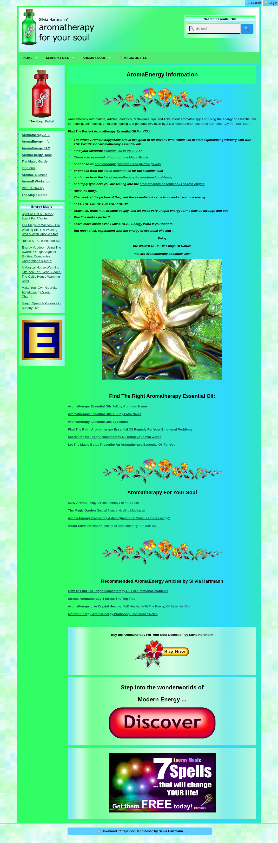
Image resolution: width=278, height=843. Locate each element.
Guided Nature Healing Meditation (106, 510)
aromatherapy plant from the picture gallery (128, 164)
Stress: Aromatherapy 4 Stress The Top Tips (101, 598)
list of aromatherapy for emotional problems (137, 177)
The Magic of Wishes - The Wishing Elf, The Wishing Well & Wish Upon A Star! (41, 229)
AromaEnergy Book (37, 155)
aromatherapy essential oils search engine (172, 184)
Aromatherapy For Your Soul (229, 123)
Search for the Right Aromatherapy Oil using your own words (114, 437)
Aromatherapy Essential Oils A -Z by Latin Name (104, 414)
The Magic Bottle (34, 195)
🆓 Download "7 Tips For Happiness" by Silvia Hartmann (140, 831)
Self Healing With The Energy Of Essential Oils (129, 606)
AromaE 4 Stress (34, 175)
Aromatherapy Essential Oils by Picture (98, 422)
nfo (47, 141)
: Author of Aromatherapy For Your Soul (113, 526)
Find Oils (28, 168)
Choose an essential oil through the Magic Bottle (111, 157)
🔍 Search (253, 3)
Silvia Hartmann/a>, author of (187, 123)
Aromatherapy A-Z (36, 135)
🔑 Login (270, 3)
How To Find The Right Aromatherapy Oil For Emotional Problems (118, 591)
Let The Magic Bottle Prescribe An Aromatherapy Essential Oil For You (121, 444)
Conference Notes (113, 614)
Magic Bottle (44, 121)
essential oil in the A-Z (121, 151)
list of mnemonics (118, 171)
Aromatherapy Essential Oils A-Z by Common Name (107, 406)
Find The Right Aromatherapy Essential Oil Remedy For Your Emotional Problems (130, 429)
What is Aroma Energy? (119, 518)
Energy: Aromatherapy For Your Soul (103, 503)
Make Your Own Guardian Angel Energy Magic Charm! (40, 292)
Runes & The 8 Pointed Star (42, 241)
